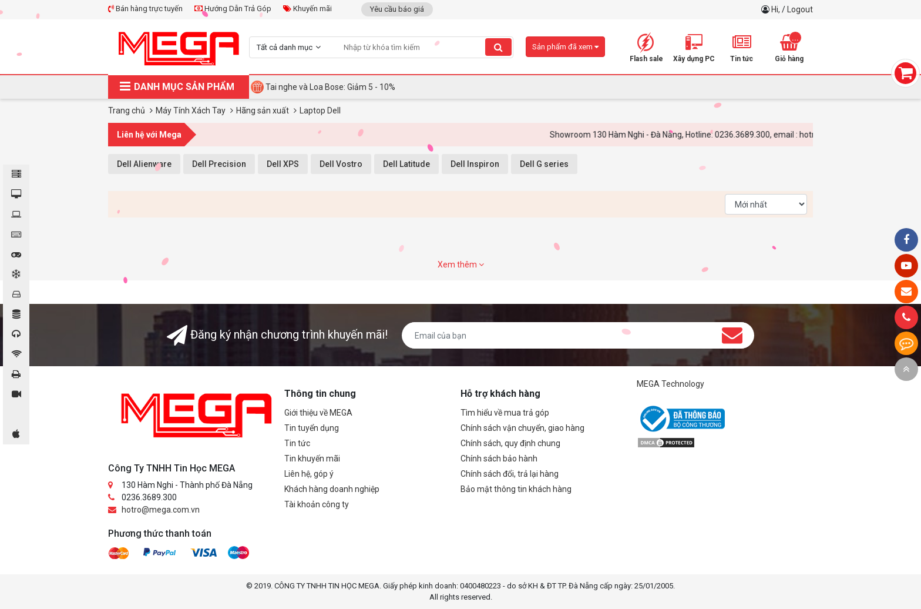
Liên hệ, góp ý (309, 473)
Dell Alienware (144, 164)
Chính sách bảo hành (498, 458)
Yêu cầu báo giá (397, 9)
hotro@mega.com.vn (161, 509)
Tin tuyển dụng (311, 428)
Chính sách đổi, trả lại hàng (509, 473)
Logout (800, 9)
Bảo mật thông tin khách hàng (516, 489)
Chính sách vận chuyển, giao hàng (522, 428)
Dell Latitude (406, 164)
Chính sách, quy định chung (510, 443)
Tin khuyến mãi (312, 458)
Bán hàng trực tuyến (145, 8)
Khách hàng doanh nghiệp (331, 489)
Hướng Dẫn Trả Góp (232, 8)
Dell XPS (283, 164)
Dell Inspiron (475, 164)
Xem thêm (461, 264)
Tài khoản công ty (316, 504)
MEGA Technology (670, 384)
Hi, (776, 9)
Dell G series (544, 164)
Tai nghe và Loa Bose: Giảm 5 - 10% (330, 87)
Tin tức (297, 443)
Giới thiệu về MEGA (318, 412)
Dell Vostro (341, 164)
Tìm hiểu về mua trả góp (504, 412)
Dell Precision (219, 164)
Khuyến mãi (307, 8)
